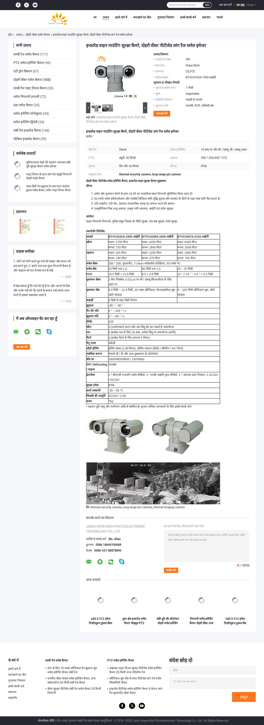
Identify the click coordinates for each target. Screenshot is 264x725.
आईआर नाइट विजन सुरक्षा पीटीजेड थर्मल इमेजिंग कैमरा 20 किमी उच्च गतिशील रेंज (135, 670)
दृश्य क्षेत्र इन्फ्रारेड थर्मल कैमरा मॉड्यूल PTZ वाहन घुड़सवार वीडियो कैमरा (134, 621)
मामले (220, 17)
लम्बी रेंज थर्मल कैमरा (26, 54)
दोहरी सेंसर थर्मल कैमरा (38, 34)
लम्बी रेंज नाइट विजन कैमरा (30, 88)
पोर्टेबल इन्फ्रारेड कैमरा (26, 139)
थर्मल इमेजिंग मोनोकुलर (27, 114)
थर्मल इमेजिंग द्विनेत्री (25, 122)
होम (10, 34)
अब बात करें (225, 4)
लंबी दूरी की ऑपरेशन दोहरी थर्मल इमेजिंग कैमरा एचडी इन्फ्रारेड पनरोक (168, 621)
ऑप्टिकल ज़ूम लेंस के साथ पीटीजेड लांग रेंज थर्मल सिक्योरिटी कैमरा (135, 680)
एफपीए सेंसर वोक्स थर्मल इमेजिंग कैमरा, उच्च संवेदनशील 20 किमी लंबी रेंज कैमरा (71, 680)
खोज (207, 5)
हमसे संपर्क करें (188, 17)
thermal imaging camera (169, 507)
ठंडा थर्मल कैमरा (23, 105)
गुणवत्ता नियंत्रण (165, 17)
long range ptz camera (137, 507)
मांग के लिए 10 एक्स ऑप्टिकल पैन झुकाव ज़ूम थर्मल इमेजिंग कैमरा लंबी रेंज (72, 670)
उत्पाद (106, 17)
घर (95, 17)
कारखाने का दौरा (142, 17)
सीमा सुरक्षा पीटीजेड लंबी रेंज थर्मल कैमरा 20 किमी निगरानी (74, 690)
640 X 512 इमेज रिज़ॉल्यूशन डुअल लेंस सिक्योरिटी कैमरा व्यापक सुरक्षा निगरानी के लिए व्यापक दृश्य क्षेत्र (235, 621)
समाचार (206, 17)
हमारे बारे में (121, 17)
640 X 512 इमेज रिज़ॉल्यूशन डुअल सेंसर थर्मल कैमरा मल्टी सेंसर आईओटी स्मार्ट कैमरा (100, 621)
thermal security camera (106, 507)
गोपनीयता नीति (46, 720)
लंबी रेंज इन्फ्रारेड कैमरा (27, 130)
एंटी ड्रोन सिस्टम (22, 71)
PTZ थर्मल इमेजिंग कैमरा (28, 63)
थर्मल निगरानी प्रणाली (26, 97)
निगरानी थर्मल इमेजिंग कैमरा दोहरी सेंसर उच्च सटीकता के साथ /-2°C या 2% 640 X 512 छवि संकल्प (201, 621)
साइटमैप (12, 697)
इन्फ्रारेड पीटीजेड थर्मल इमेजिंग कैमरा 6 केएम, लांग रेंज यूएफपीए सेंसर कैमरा (135, 690)
